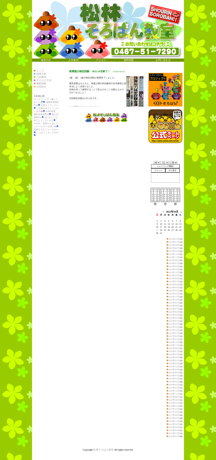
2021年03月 (173, 336)
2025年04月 (173, 245)
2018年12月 (173, 390)
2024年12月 (173, 254)
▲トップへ (93, 106)
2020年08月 (173, 348)
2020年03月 (173, 360)
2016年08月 (173, 427)
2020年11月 (173, 345)
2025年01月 (173, 251)
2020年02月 (173, 363)
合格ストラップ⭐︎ (49, 105)
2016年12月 (173, 421)
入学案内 (41, 77)
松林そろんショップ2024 (46, 129)
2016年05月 (173, 433)
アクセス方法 (43, 80)
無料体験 (41, 83)
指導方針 (41, 74)
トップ (40, 70)
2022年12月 (173, 296)
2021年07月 (173, 333)
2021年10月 (173, 330)
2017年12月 (173, 409)
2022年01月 (173, 324)
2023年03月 (173, 290)
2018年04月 (173, 400)
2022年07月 (173, 309)
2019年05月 (173, 378)
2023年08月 (173, 278)
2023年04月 (173, 287)
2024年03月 (173, 269)
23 (157, 230)
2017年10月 (173, 412)
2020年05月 (173, 354)
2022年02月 (173, 321)
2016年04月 (173, 436)
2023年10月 (173, 275)
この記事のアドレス (78, 106)
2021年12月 (173, 327)
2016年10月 (173, 424)
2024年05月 (173, 266)
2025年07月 (173, 242)
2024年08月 (173, 260)
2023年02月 (173, 293)
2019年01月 (173, 387)
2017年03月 (173, 418)
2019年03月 (173, 381)
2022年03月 (173, 318)
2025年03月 (173, 248)
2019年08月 (173, 372)
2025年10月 (173, 239)
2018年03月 (173, 403)
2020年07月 (173, 351)
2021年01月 (173, 339)
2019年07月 (173, 375)
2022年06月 (173, 312)
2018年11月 (173, 394)
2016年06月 (173, 430)
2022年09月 (173, 302)
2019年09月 (173, 369)
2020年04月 (173, 357)
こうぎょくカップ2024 (47, 132)
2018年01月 (173, 406)
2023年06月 (173, 284)
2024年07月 (173, 263)
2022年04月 (173, 315)
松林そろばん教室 (103, 449)
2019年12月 (173, 366)
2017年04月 (173, 415)
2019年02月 (173, 384)
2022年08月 (173, 305)
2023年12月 (173, 272)
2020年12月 (173, 342)
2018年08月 (173, 397)
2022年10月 (173, 299)
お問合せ (41, 86)
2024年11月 (173, 257)
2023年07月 (173, 281)
